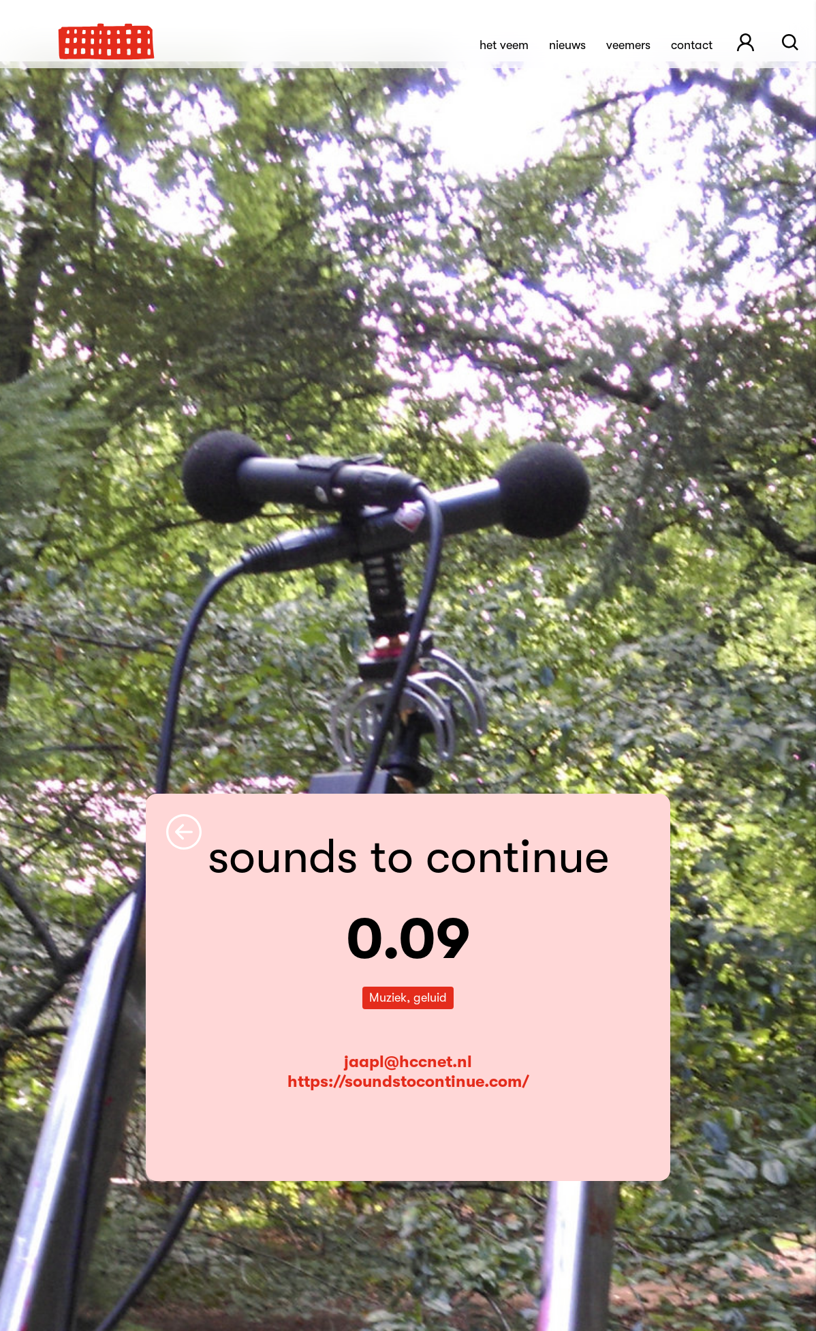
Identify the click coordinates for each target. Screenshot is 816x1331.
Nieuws (567, 45)
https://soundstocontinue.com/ (408, 1081)
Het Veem (504, 45)
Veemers (628, 45)
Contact (691, 45)
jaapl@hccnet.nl (408, 1061)
